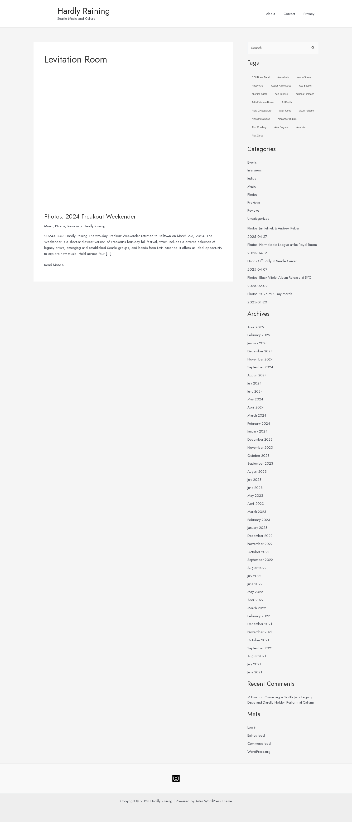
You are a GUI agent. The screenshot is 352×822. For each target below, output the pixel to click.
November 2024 (260, 359)
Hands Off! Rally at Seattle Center (272, 261)
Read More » (54, 265)
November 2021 (260, 632)
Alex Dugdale (281, 127)
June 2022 (255, 584)
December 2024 (260, 351)
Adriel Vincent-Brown (263, 102)
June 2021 (255, 672)
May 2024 (255, 399)
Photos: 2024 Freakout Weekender (90, 216)
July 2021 (254, 664)
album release (306, 110)
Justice (252, 178)
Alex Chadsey (259, 127)
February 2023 (259, 519)
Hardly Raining (83, 11)
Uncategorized (258, 218)
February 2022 (259, 616)
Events (252, 162)
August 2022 (257, 567)
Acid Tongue (281, 94)
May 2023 (255, 495)
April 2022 (256, 600)
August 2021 (257, 656)
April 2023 (256, 503)
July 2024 (254, 383)
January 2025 (257, 343)
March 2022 (257, 608)
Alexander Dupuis (287, 119)
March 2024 (257, 415)
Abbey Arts (257, 85)
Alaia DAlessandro (261, 110)
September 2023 (260, 463)
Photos (60, 226)
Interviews (254, 170)
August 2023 (257, 471)
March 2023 (257, 511)
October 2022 (258, 551)
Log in (252, 727)
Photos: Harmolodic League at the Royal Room (282, 244)
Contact (291, 13)
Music (48, 226)
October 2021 (258, 640)
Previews (254, 202)
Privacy (309, 13)
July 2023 (254, 479)
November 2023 (260, 447)
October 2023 (258, 455)
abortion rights (259, 94)
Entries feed (256, 735)
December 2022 (260, 535)
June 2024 (255, 391)
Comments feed (259, 743)
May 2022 (255, 592)
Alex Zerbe (257, 135)
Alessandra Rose (261, 119)
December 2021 (260, 624)
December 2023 (260, 439)
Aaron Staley (304, 77)
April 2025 (256, 327)
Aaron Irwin (283, 77)
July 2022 (254, 576)
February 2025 (259, 335)
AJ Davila (287, 102)
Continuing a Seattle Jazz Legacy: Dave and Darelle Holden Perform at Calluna (281, 700)
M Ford (253, 697)
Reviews (74, 226)
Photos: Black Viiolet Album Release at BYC (280, 277)
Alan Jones (285, 110)
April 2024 (256, 407)
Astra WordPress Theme (213, 801)
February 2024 (259, 423)
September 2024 (260, 367)
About (274, 13)
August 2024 (257, 375)
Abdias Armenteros (281, 85)
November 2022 (260, 543)
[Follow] (176, 778)
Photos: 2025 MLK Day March (270, 294)
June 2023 (255, 487)
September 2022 (260, 560)
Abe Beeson (305, 85)
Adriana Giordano (305, 94)
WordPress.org (259, 751)
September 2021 (260, 648)
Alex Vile (301, 127)
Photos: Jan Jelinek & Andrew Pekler (274, 228)
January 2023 (257, 527)
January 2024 (257, 431)
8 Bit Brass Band (261, 77)
